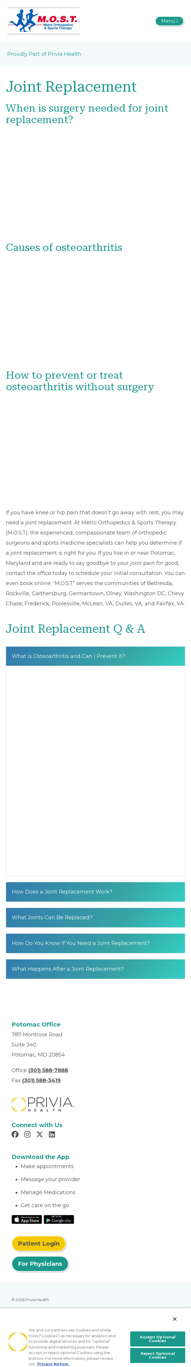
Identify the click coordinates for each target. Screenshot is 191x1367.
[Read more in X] (40, 1135)
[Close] (174, 1319)
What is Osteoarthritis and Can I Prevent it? (68, 656)
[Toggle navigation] (169, 21)
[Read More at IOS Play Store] (27, 1219)
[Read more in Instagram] (28, 1135)
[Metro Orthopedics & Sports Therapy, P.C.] (43, 20)
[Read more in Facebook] (16, 1135)
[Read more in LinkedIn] (53, 1135)
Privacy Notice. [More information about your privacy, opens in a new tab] (53, 1364)
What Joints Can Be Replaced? (52, 917)
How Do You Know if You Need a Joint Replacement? (81, 943)
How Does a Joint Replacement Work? (62, 892)
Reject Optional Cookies (158, 1355)
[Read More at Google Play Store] (59, 1219)
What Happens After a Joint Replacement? (68, 969)
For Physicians (40, 1263)
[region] (95, 1337)
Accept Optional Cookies (157, 1339)
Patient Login (39, 1243)
